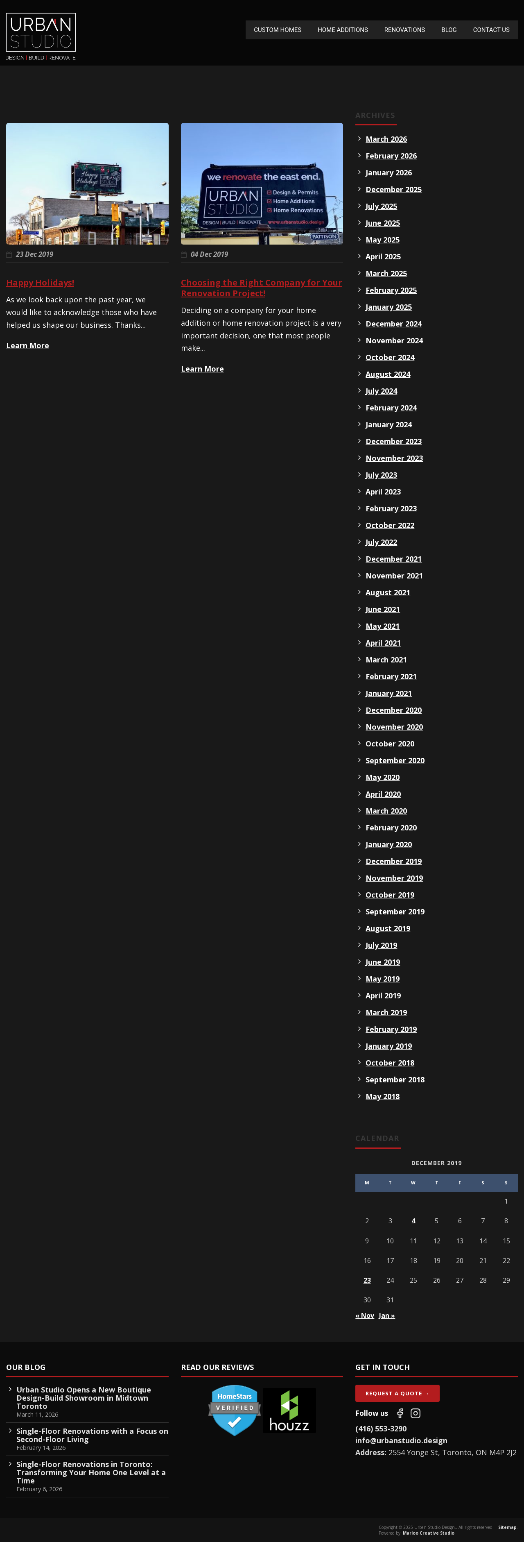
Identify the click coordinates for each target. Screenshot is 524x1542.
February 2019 (391, 1029)
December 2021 (394, 559)
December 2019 (394, 861)
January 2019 (389, 1046)
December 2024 (394, 324)
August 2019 (388, 928)
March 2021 (386, 659)
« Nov (364, 1315)
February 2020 (391, 827)
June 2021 (383, 609)
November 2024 (394, 340)
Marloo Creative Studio (428, 1533)
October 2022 (390, 525)
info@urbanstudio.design (401, 1440)
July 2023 (381, 475)
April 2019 (383, 995)
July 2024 (381, 391)
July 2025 (381, 206)
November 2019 (394, 878)
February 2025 (391, 290)
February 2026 (391, 156)
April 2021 (383, 643)
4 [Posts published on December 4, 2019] (413, 1220)
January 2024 (389, 424)
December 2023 (394, 441)
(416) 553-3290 (381, 1428)
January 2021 (389, 693)
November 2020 (394, 727)
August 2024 (388, 374)
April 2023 (383, 492)
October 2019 (390, 895)
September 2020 (395, 760)
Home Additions (343, 30)
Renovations (404, 30)
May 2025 (383, 240)
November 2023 (394, 458)
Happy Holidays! (40, 282)
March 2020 (386, 811)
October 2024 (390, 357)
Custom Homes (277, 30)
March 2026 (386, 139)
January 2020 (389, 844)
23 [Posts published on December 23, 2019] (367, 1280)
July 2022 (381, 542)
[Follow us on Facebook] (400, 1413)
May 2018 (383, 1096)
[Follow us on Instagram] (415, 1413)
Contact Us (491, 30)
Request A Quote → (397, 1393)
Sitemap (507, 1527)
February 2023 (391, 508)
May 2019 (383, 979)
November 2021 (394, 576)
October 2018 (390, 1063)
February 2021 (391, 676)
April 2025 (383, 256)
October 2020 (390, 743)
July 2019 (381, 945)
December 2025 (394, 189)
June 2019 (383, 962)
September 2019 (395, 911)
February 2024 (391, 408)
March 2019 (386, 1012)
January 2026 (389, 172)
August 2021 (388, 592)
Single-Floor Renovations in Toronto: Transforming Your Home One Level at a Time (91, 1472)
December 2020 (394, 710)
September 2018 (395, 1079)
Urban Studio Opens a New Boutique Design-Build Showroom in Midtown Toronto (83, 1398)
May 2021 (383, 626)
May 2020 (383, 777)
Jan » (387, 1315)
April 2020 (383, 794)
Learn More (27, 345)
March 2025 (386, 273)
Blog (449, 30)
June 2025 (383, 223)
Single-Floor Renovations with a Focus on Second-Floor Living (92, 1435)
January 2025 (389, 307)
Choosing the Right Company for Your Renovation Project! (261, 288)
